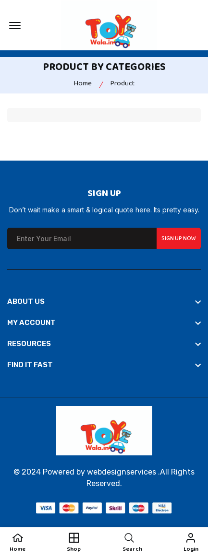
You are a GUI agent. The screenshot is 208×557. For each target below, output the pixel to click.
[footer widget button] (104, 301)
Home (82, 83)
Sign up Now (178, 238)
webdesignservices (121, 471)
